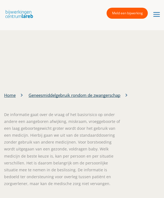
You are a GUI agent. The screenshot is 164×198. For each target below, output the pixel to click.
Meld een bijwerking (127, 13)
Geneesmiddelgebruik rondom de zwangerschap (74, 95)
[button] (18, 14)
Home (10, 95)
